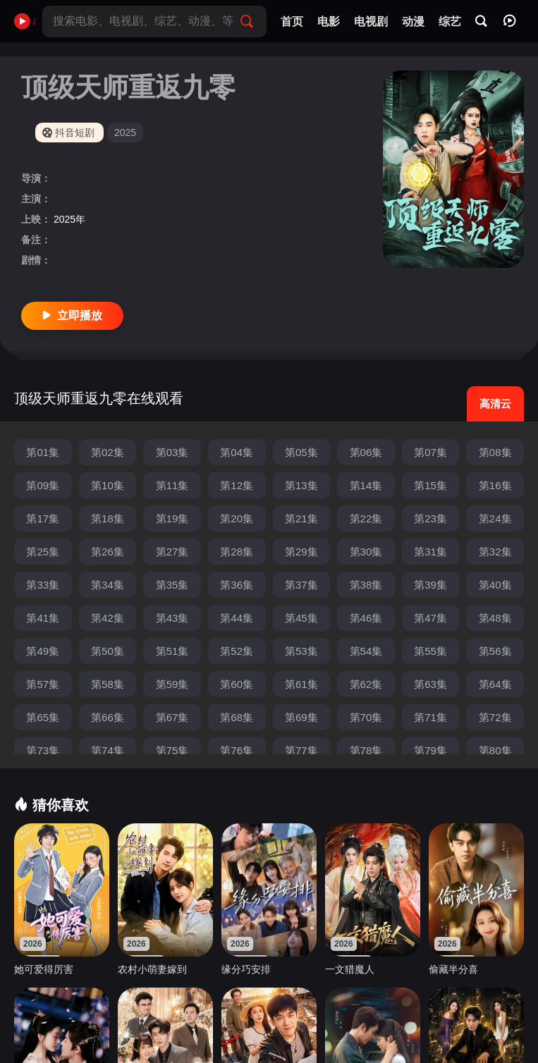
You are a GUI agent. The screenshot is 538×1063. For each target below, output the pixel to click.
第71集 (430, 717)
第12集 (236, 485)
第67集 (172, 717)
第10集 (107, 485)
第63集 (430, 684)
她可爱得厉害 (43, 969)
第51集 (172, 651)
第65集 (42, 717)
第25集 (42, 552)
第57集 (42, 684)
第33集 (42, 585)
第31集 (430, 552)
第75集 (172, 750)
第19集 (172, 518)
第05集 (301, 452)
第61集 (301, 684)
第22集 (366, 518)
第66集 (107, 717)
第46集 (366, 618)
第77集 (301, 750)
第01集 (42, 452)
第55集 (430, 651)
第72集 (495, 717)
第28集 (236, 552)
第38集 (366, 585)
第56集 (495, 651)
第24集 (495, 518)
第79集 (430, 750)
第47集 (430, 618)
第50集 (107, 651)
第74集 (107, 750)
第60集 (236, 684)
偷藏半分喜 (453, 969)
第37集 (301, 585)
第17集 (42, 518)
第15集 (430, 485)
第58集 (107, 684)
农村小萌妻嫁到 (152, 969)
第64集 (495, 684)
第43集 (172, 618)
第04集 (236, 452)
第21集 (301, 518)
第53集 (301, 651)
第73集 (42, 750)
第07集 (430, 452)
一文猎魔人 (349, 969)
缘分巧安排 (246, 969)
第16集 (495, 485)
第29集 (301, 552)
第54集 (366, 651)
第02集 (107, 452)
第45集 (301, 618)
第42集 (107, 618)
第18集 (107, 518)
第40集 (495, 585)
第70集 (366, 717)
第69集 (301, 717)
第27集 (172, 552)
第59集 (172, 684)
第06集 (366, 452)
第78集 (366, 750)
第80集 (495, 750)
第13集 (301, 485)
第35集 (172, 585)
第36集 (236, 585)
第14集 (366, 485)
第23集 (430, 518)
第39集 (430, 585)
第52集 (236, 651)
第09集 (42, 485)
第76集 (236, 750)
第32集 (495, 552)
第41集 (42, 618)
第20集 (236, 518)
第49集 (42, 651)
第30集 (366, 552)
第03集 (172, 452)
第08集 (495, 452)
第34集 (107, 585)
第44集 (236, 618)
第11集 (172, 485)
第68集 (236, 717)
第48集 (495, 618)
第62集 (366, 684)
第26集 (107, 552)
